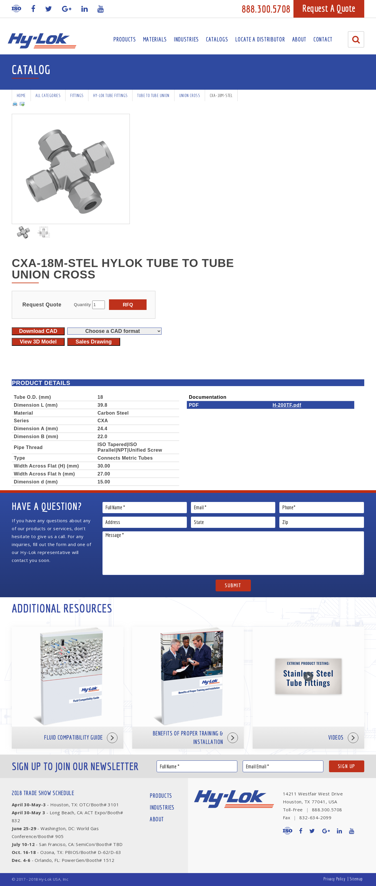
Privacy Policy (334, 878)
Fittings (76, 95)
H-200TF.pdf (287, 405)
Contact (323, 39)
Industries (186, 39)
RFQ (128, 304)
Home (21, 95)
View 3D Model (38, 342)
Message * (233, 553)
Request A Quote (328, 8)
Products (124, 39)
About (299, 39)
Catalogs (217, 39)
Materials (155, 39)
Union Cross (189, 95)
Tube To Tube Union (153, 95)
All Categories (48, 95)
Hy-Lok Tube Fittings (110, 95)
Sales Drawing (93, 342)
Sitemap (356, 878)
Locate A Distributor (260, 39)
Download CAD (38, 331)
